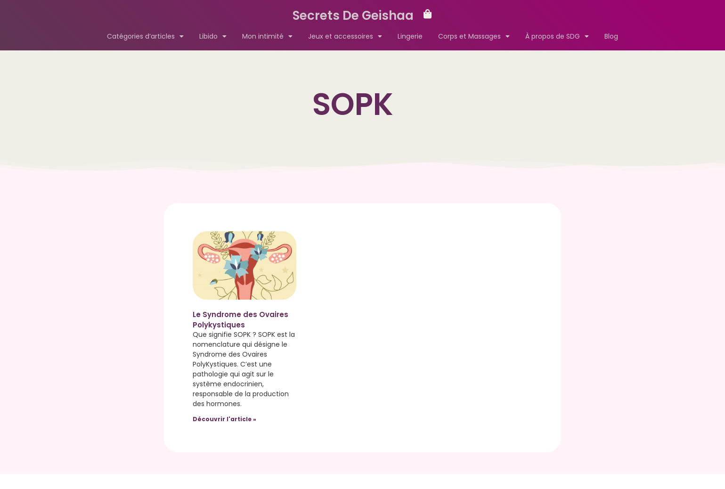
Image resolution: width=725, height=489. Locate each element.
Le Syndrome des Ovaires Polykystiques (240, 320)
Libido (213, 36)
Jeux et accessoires (345, 36)
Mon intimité (267, 36)
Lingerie (410, 36)
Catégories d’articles (145, 36)
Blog (611, 36)
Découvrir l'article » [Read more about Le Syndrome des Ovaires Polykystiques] (224, 419)
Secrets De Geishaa (353, 15)
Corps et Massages (474, 36)
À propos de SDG (557, 36)
